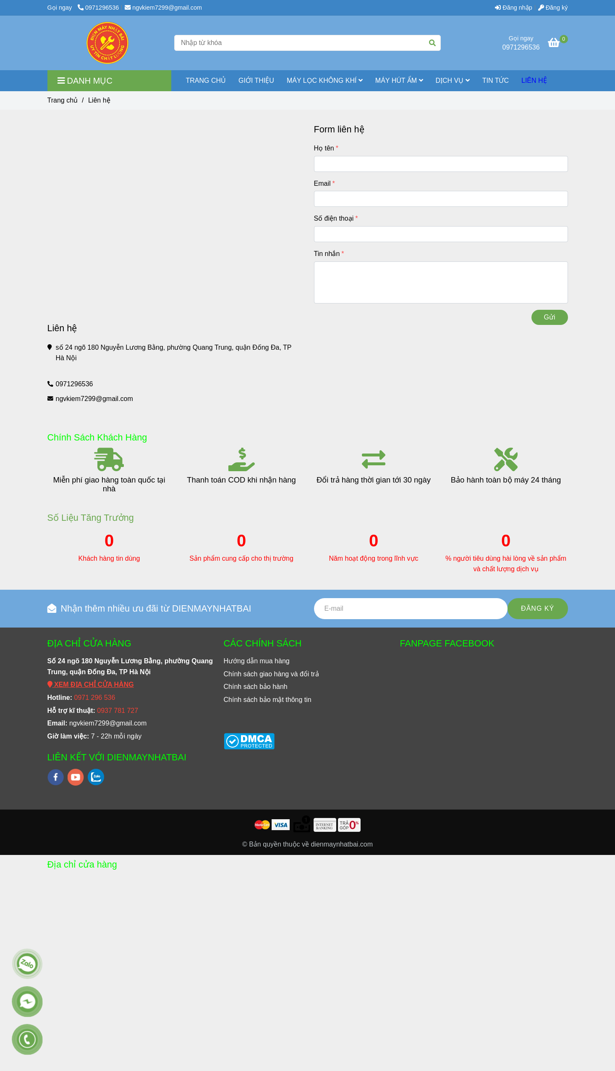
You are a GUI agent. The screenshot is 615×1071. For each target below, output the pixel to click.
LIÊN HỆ (534, 80)
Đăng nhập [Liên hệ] (513, 7)
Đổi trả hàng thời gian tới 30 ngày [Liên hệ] (374, 479)
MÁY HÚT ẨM (399, 80)
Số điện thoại (334, 218)
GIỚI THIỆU (256, 80)
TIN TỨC (495, 80)
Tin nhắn (327, 253)
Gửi (549, 317)
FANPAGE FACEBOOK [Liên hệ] (447, 643)
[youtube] (76, 777)
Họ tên (324, 148)
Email (322, 183)
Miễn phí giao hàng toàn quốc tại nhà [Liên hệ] (109, 484)
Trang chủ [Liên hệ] (62, 100)
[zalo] (96, 777)
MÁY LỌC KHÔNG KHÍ (325, 80)
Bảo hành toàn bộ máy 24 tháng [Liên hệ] (506, 479)
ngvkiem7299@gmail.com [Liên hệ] (163, 7)
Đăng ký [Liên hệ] (553, 7)
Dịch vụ (453, 80)
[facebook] (55, 777)
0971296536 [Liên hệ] (98, 7)
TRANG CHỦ (206, 80)
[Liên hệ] (107, 43)
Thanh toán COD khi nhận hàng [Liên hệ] (241, 479)
